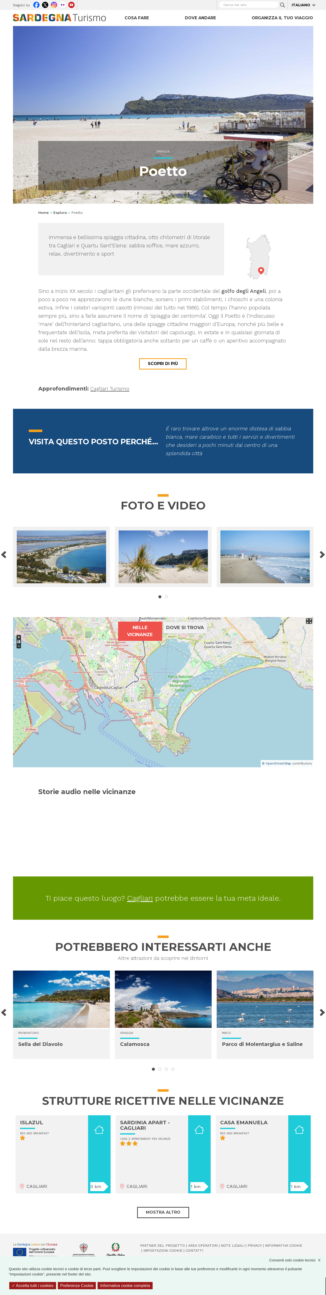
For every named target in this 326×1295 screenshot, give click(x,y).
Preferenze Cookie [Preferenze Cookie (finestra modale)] (77, 1285)
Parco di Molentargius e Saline (262, 1044)
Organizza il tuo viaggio (282, 18)
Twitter (45, 4)
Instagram (54, 4)
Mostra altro (163, 1212)
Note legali (232, 1245)
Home (43, 213)
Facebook (36, 4)
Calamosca (135, 1044)
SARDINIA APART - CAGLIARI (145, 1125)
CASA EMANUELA (243, 1123)
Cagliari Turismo (109, 389)
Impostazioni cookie (162, 1250)
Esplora (60, 213)
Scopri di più (163, 363)
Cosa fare (137, 18)
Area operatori (203, 1245)
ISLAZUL (31, 1123)
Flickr (63, 4)
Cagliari (140, 898)
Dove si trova (185, 627)
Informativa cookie (283, 1245)
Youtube (71, 4)
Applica (282, 5)
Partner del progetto (162, 1245)
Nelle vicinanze (140, 631)
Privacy (255, 1245)
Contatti (194, 1250)
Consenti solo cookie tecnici (297, 1260)
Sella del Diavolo (40, 1044)
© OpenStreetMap (276, 763)
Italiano (301, 5)
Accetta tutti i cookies (33, 1285)
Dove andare (200, 18)
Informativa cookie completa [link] (125, 1285)
